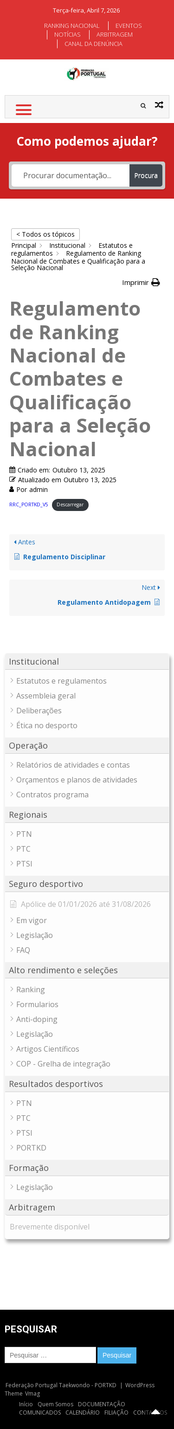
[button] (141, 282)
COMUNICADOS (40, 1412)
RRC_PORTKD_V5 (28, 504)
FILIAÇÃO (116, 1412)
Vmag (32, 1393)
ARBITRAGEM (115, 34)
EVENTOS (129, 25)
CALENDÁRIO (82, 1412)
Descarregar (70, 504)
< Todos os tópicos (45, 234)
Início (26, 1404)
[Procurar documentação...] (71, 175)
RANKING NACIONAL (72, 25)
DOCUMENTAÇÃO (101, 1404)
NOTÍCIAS (67, 34)
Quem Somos (55, 1404)
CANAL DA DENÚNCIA (93, 43)
